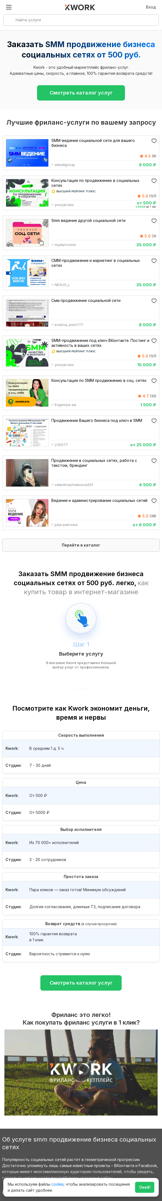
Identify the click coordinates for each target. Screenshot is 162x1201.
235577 (61, 445)
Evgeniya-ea (65, 405)
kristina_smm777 (69, 325)
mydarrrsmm (65, 245)
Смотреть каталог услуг (81, 93)
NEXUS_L (62, 285)
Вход (151, 7)
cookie (57, 1184)
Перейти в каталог (81, 545)
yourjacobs (64, 205)
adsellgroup (65, 165)
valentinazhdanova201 (74, 485)
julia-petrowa (66, 525)
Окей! (144, 1187)
